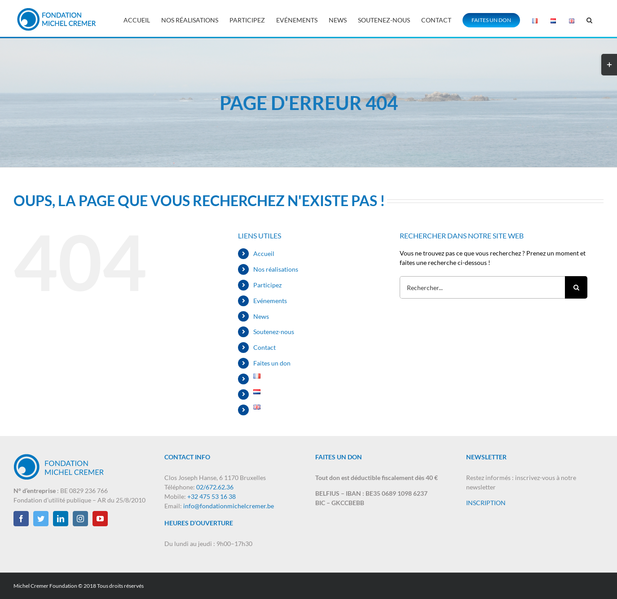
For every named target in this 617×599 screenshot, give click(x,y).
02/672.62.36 (215, 487)
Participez (267, 285)
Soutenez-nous (273, 331)
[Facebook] (21, 518)
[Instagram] (80, 518)
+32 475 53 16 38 (211, 496)
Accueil (263, 253)
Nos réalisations (275, 269)
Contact (264, 347)
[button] (589, 19)
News (261, 316)
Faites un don (272, 363)
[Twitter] (40, 518)
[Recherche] (576, 287)
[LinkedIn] (60, 518)
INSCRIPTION (486, 503)
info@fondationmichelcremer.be (228, 506)
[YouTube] (100, 518)
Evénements (270, 300)
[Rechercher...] (482, 287)
